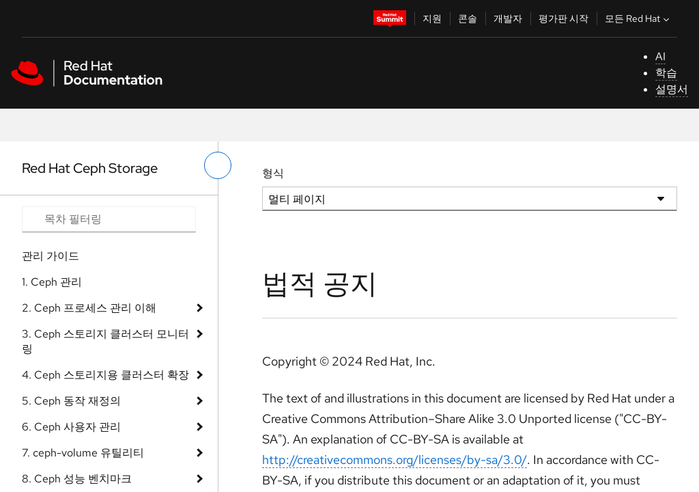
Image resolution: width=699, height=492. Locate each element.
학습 (666, 73)
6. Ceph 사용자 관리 (71, 427)
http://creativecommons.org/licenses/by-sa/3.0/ (394, 459)
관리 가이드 (50, 256)
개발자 (508, 18)
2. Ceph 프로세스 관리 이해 (89, 308)
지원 (432, 18)
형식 (273, 173)
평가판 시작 (563, 18)
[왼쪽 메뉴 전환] (217, 165)
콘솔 (467, 18)
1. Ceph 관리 (52, 282)
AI (660, 56)
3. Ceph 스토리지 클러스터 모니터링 (105, 341)
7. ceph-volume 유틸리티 (83, 453)
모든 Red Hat (638, 18)
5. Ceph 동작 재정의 (71, 401)
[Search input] (109, 219)
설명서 (671, 89)
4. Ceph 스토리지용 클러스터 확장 (105, 375)
